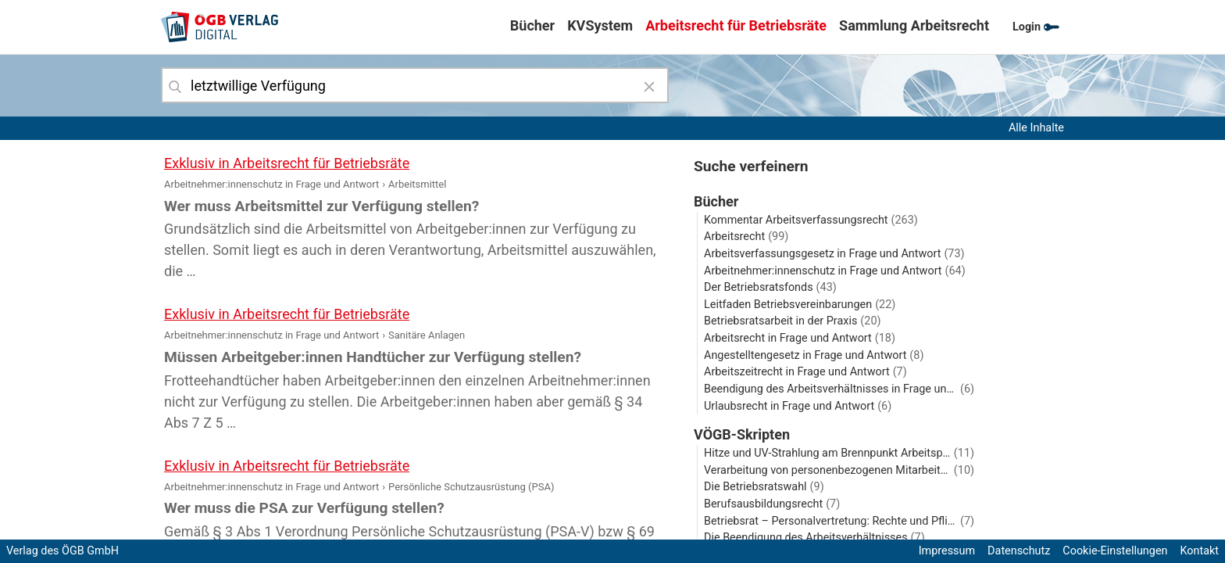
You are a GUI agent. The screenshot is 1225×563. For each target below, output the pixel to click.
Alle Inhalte (1036, 127)
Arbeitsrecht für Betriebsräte (736, 25)
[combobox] (415, 85)
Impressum (947, 551)
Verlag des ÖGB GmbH (62, 551)
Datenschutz (1019, 551)
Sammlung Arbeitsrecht (914, 25)
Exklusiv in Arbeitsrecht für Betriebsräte (286, 163)
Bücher (532, 25)
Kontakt (1199, 551)
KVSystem (600, 25)
